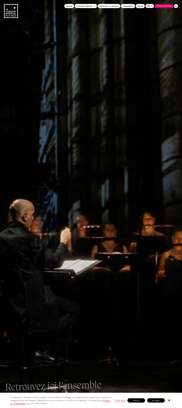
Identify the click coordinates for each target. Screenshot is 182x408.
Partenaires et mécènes (109, 6)
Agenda (69, 6)
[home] (11, 11)
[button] (86, 6)
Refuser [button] (136, 400)
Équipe (140, 6)
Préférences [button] (120, 400)
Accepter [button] (156, 400)
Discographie (128, 6)
